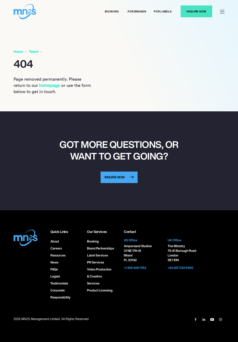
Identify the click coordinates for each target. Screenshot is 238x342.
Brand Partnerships (100, 248)
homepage (49, 85)
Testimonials (59, 283)
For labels (163, 11)
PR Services (95, 262)
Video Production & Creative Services (99, 276)
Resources (58, 255)
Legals (55, 276)
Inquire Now (196, 11)
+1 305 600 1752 (135, 267)
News (54, 262)
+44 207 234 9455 (180, 267)
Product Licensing (100, 290)
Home (18, 51)
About (54, 241)
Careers (56, 248)
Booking (112, 11)
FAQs (54, 269)
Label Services (97, 255)
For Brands (137, 11)
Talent (33, 51)
